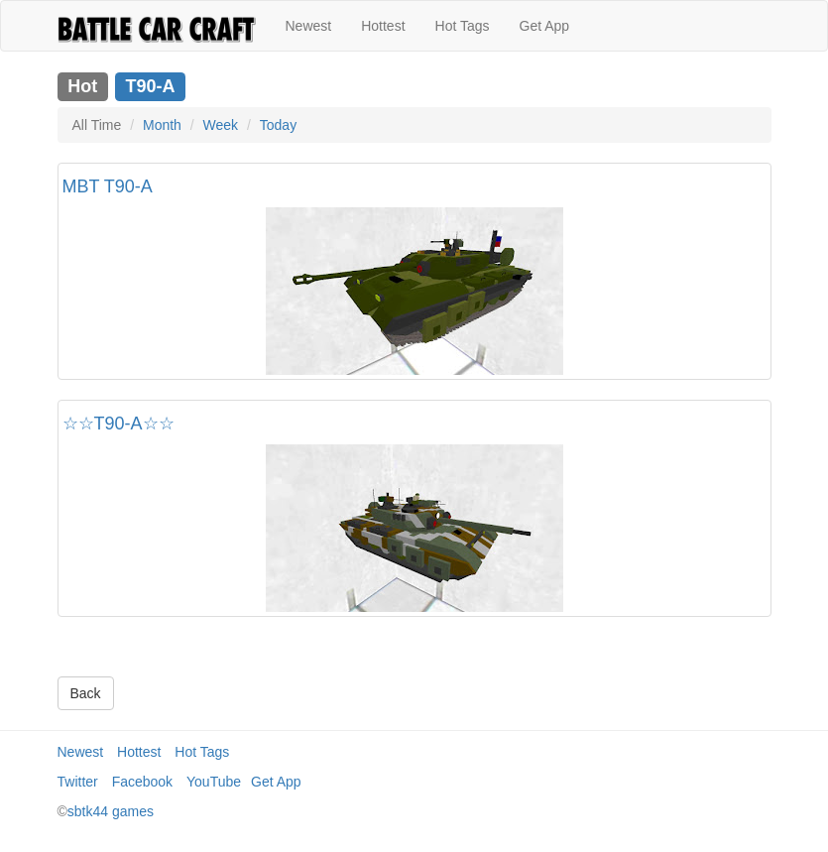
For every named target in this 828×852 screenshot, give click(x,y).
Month (162, 125)
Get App (545, 26)
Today (278, 125)
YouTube (213, 782)
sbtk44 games (110, 811)
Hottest (383, 26)
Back (85, 693)
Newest (309, 26)
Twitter (78, 782)
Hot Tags (462, 26)
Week (221, 125)
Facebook (142, 782)
